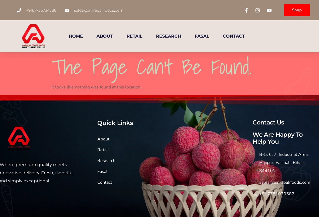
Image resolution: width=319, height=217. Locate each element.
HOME (76, 36)
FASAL (202, 36)
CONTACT (234, 36)
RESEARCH (168, 36)
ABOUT (105, 36)
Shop (297, 10)
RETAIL (134, 36)
